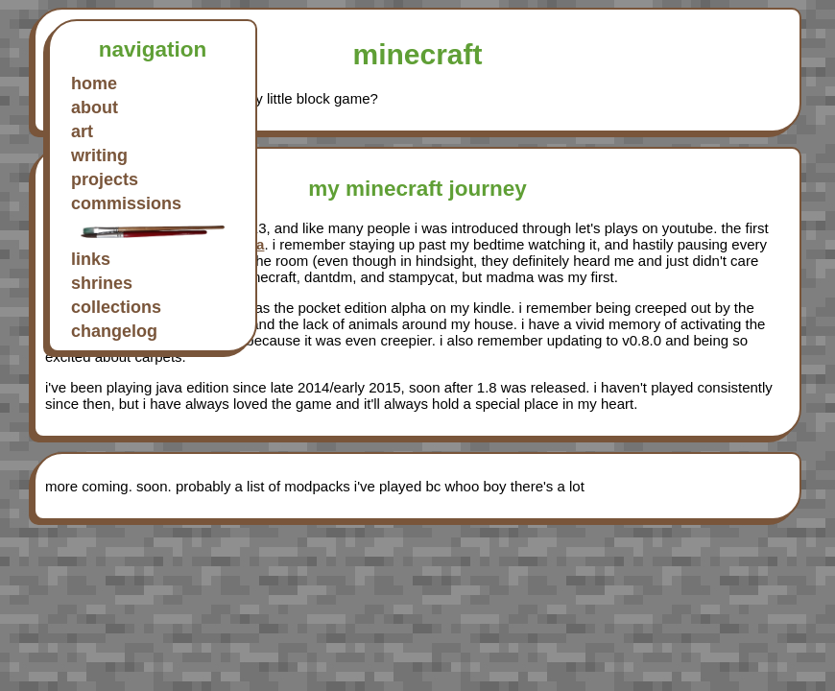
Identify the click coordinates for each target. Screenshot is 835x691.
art (82, 131)
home (94, 83)
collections (116, 307)
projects (104, 179)
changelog (114, 331)
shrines (101, 283)
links (90, 259)
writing (99, 155)
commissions (126, 203)
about (94, 107)
